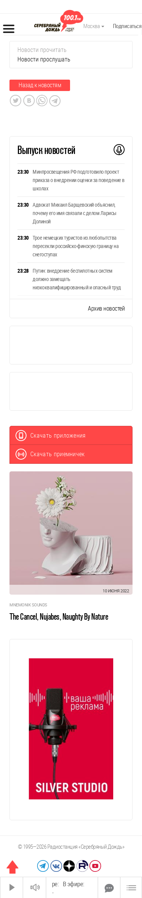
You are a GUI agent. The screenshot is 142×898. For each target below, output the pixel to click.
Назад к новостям (40, 85)
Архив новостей (106, 308)
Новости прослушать (43, 59)
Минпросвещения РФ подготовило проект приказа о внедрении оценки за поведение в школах (79, 180)
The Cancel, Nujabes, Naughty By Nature (58, 616)
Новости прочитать (42, 49)
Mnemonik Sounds (28, 605)
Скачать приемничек (50, 454)
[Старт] (11, 887)
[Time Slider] (72, 887)
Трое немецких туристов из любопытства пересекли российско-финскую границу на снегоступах (76, 246)
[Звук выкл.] (34, 887)
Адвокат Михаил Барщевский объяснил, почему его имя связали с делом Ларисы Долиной (75, 213)
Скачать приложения (51, 435)
